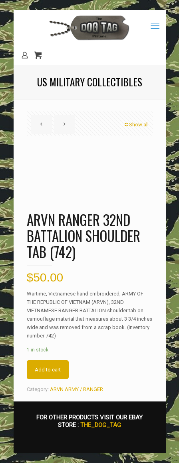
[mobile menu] (155, 26)
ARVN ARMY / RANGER (76, 389)
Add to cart (48, 370)
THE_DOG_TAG (100, 425)
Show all (136, 125)
